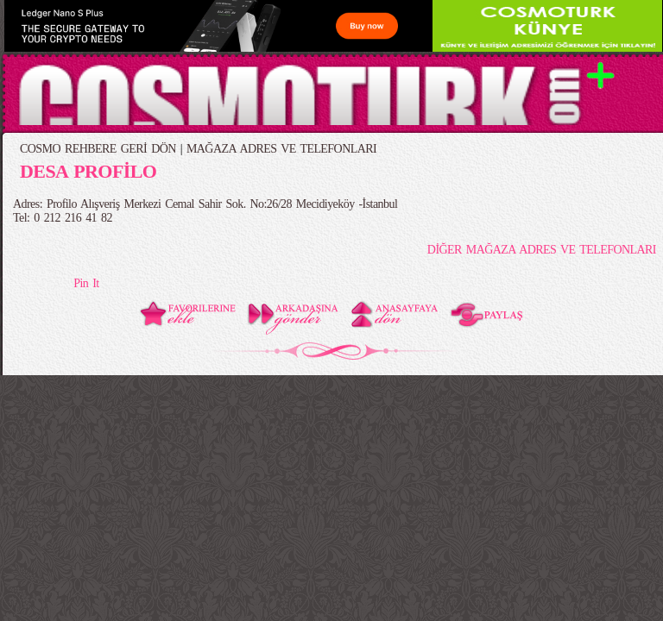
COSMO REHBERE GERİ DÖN (98, 148)
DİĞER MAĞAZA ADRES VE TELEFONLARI (541, 249)
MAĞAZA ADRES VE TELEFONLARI (281, 148)
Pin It (85, 283)
